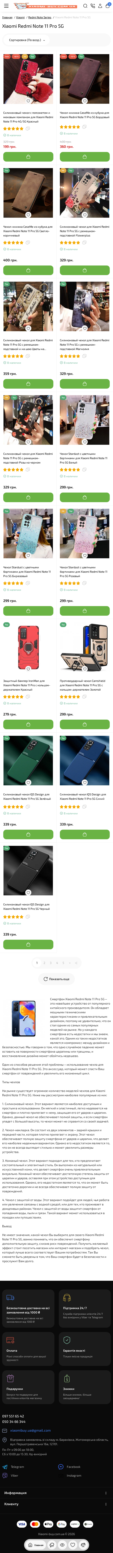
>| (76, 963)
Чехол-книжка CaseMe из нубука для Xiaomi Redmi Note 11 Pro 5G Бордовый (85, 115)
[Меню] (6, 6)
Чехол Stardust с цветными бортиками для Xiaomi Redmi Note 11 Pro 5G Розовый (83, 571)
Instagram (69, 1475)
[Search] (85, 6)
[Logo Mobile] (45, 6)
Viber (10, 1475)
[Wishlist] (28, 101)
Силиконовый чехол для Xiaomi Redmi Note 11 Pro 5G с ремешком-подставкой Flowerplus (84, 231)
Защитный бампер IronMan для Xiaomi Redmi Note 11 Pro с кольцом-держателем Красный (26, 685)
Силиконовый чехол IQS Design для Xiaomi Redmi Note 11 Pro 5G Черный (26, 906)
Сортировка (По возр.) (27, 40)
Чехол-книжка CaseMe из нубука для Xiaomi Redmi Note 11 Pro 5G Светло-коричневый (27, 231)
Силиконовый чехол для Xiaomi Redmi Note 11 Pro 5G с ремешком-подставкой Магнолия (84, 344)
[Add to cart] (28, 157)
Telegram (13, 1467)
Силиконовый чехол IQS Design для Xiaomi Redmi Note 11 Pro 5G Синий (83, 796)
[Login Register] (100, 6)
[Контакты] (92, 6)
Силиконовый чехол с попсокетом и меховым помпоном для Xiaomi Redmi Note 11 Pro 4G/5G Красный (28, 117)
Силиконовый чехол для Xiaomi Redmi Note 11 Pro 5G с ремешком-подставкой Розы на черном (28, 458)
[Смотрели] (51, 1545)
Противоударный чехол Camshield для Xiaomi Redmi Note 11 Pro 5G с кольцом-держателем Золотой (82, 685)
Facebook (69, 1467)
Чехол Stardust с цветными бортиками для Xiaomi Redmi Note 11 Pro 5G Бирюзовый (27, 571)
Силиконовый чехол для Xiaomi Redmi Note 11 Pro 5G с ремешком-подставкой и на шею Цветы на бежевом (28, 344)
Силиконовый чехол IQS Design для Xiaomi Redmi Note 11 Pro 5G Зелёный (27, 796)
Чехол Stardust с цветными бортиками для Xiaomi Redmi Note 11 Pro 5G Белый (83, 458)
